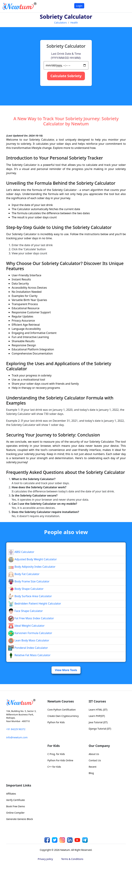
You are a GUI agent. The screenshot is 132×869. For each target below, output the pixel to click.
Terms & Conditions (72, 859)
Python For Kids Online (60, 760)
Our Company (99, 746)
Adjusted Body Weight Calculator (32, 559)
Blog (91, 773)
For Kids (53, 746)
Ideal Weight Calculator (26, 626)
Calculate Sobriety (66, 76)
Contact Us (95, 760)
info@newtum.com (17, 737)
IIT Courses (97, 701)
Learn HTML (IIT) (98, 709)
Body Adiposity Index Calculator (31, 567)
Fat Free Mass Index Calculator (31, 618)
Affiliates (11, 793)
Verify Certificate (15, 800)
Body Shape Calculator (25, 589)
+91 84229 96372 (15, 729)
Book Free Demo (15, 806)
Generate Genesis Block (19, 819)
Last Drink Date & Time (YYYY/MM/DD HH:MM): (66, 56)
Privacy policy (45, 859)
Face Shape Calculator (25, 611)
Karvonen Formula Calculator (30, 633)
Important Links (18, 785)
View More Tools (66, 670)
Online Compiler (15, 812)
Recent (92, 766)
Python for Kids (56, 722)
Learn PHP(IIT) (97, 716)
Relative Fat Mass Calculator (29, 655)
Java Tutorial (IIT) (98, 722)
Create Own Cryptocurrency (63, 716)
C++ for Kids (54, 766)
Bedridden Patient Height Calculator (34, 603)
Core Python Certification (61, 709)
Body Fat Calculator (24, 574)
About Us (94, 754)
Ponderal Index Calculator (28, 648)
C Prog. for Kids (56, 754)
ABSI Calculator (21, 552)
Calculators (60, 22)
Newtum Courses (60, 701)
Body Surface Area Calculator (30, 596)
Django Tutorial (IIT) (100, 728)
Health (74, 22)
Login (79, 5)
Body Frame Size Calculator (29, 581)
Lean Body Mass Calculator (28, 640)
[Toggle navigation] (125, 6)
